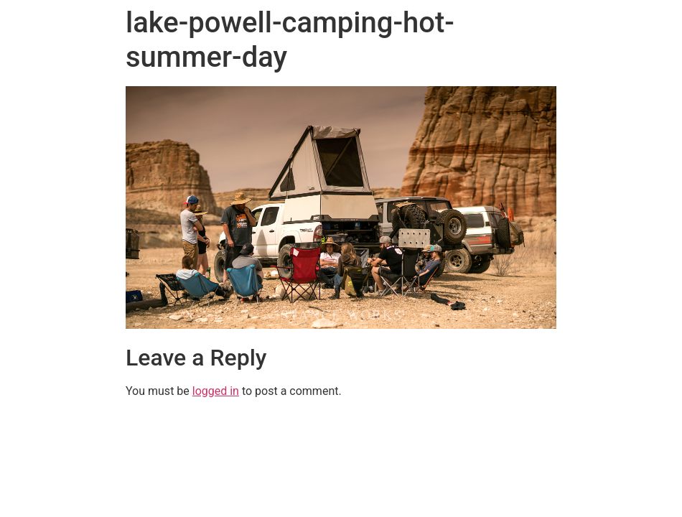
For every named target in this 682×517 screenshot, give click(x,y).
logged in (215, 391)
